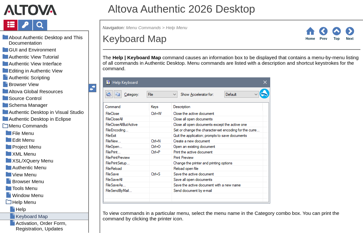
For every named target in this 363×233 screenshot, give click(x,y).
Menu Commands (143, 27)
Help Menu (176, 27)
